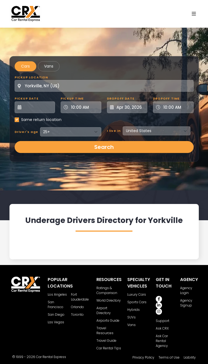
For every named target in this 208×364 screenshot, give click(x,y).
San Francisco (55, 304)
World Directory (108, 300)
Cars (25, 66)
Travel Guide (106, 340)
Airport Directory (103, 310)
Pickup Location (31, 77)
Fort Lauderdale (80, 297)
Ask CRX (162, 328)
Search (104, 147)
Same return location (41, 119)
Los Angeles (57, 294)
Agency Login (186, 290)
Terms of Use (169, 357)
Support (162, 320)
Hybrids (133, 309)
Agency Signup (186, 303)
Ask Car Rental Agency (162, 341)
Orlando (77, 307)
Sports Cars (137, 302)
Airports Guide (107, 320)
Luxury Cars (136, 294)
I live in (114, 131)
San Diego (56, 314)
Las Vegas (56, 322)
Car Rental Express (51, 357)
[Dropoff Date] (130, 107)
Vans (48, 66)
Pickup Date (26, 98)
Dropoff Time (166, 98)
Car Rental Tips (108, 348)
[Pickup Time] (84, 107)
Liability (190, 357)
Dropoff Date (120, 98)
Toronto (77, 314)
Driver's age (26, 132)
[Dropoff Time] (176, 107)
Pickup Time (72, 98)
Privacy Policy (143, 357)
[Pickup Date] (37, 107)
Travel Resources (104, 330)
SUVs (131, 317)
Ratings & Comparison (106, 290)
